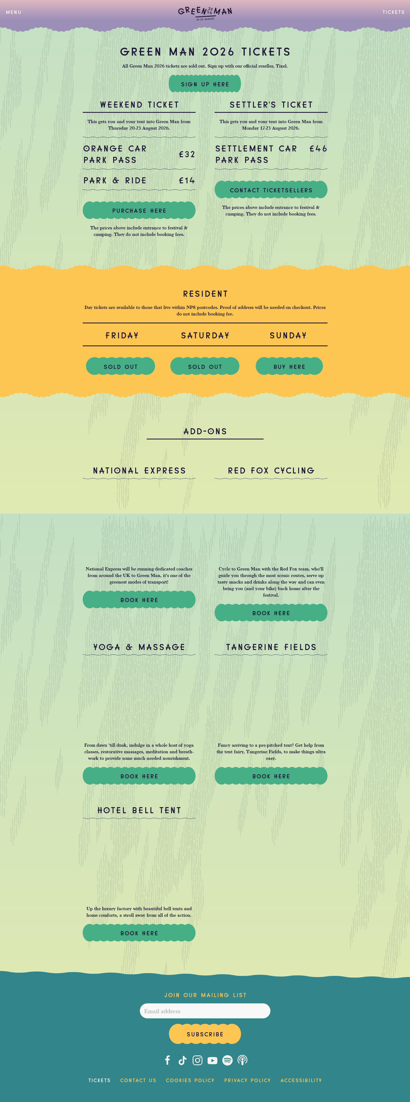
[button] (13, 12)
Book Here (139, 599)
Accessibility (301, 1079)
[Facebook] (167, 1060)
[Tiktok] (182, 1060)
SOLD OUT (120, 366)
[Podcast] (242, 1060)
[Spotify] (227, 1060)
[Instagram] (197, 1060)
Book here (271, 775)
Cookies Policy (190, 1079)
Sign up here (205, 83)
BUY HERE (289, 366)
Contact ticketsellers (271, 189)
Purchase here (139, 210)
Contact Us (138, 1079)
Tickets (393, 11)
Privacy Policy (247, 1079)
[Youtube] (212, 1060)
